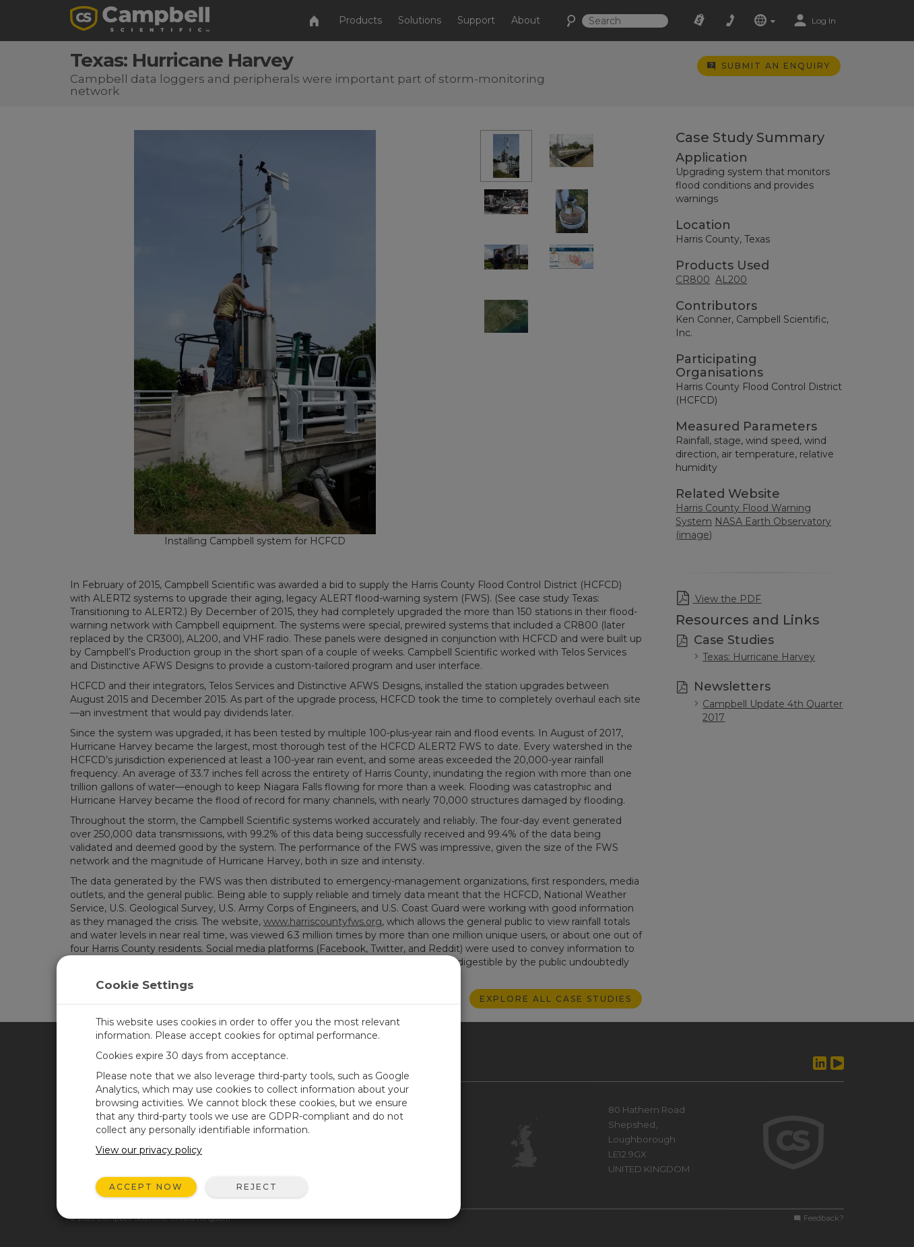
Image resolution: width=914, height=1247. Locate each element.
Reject (257, 1187)
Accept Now (146, 1187)
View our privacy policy (149, 1150)
